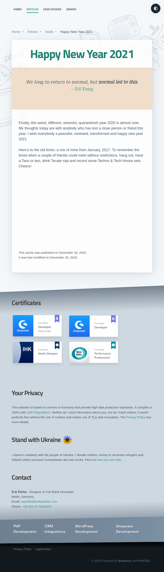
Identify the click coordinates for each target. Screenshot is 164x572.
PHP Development (24, 529)
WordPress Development (86, 529)
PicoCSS (144, 560)
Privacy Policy (135, 417)
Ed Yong (84, 89)
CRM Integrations (55, 529)
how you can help (109, 459)
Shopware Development (127, 529)
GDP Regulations (38, 412)
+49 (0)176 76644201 (37, 506)
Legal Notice (43, 549)
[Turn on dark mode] (155, 8)
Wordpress (125, 560)
